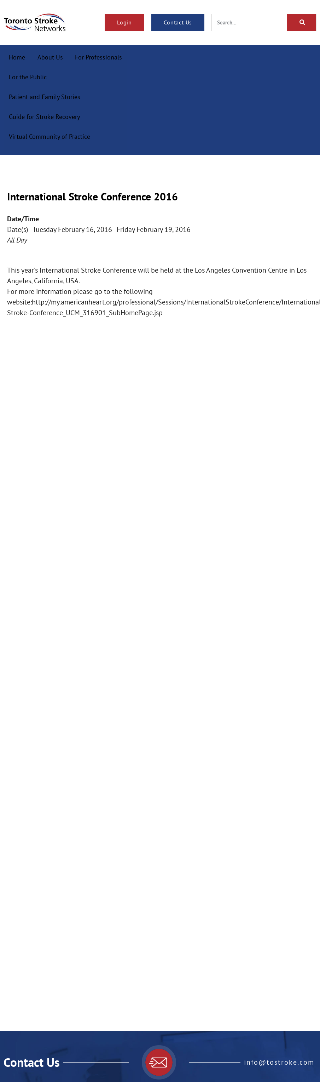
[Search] (301, 22)
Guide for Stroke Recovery (44, 117)
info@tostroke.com (279, 1062)
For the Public (28, 77)
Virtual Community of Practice (49, 136)
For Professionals (98, 57)
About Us (50, 57)
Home (17, 57)
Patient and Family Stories (44, 97)
